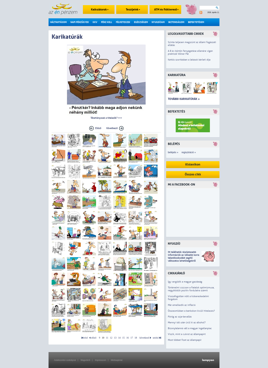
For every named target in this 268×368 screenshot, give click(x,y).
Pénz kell (106, 22)
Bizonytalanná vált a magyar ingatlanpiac (190, 328)
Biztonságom (176, 22)
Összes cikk (193, 174)
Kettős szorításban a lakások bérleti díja (189, 59)
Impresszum (100, 360)
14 (119, 338)
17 (131, 338)
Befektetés (176, 111)
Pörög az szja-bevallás (180, 316)
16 (127, 338)
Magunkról (85, 360)
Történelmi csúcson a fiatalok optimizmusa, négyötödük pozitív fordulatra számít (191, 289)
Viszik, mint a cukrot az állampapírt (187, 334)
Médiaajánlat (116, 360)
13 (115, 338)
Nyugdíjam (158, 22)
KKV (95, 22)
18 (136, 338)
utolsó (156, 338)
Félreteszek (123, 22)
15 (123, 338)
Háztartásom (58, 22)
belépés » (173, 152)
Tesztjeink (133, 9)
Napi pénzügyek (79, 22)
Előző (98, 128)
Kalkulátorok (100, 9)
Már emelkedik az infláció (182, 305)
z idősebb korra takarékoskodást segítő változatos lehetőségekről (183, 258)
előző (93, 338)
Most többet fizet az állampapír (185, 340)
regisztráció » (189, 152)
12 (111, 338)
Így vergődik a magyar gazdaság (185, 281)
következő (144, 338)
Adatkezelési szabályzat (65, 360)
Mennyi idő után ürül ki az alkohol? (187, 322)
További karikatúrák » (184, 99)
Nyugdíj (174, 244)
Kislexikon (192, 164)
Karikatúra (176, 75)
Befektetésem (196, 22)
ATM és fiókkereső (166, 9)
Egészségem (141, 22)
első (86, 338)
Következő (112, 128)
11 (107, 338)
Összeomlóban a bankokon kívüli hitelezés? (191, 310)
